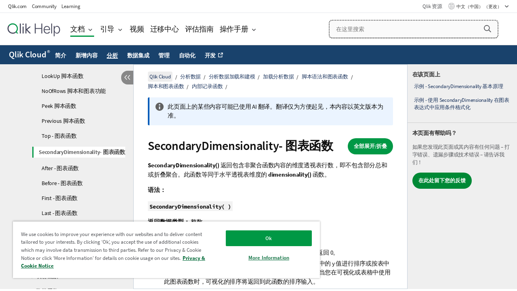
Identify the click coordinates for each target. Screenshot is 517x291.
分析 (112, 55)
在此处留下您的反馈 (442, 180)
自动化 (187, 55)
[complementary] (462, 176)
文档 (77, 29)
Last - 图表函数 (59, 213)
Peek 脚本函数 (59, 106)
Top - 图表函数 (59, 135)
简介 (60, 55)
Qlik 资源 (432, 6)
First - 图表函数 (60, 198)
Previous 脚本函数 (63, 120)
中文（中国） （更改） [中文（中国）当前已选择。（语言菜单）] (479, 6)
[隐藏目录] (127, 77)
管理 (164, 55)
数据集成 (138, 55)
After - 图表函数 (60, 168)
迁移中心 (164, 29)
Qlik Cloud (29, 54)
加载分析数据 (278, 76)
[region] (166, 249)
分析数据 (190, 76)
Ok (268, 238)
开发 (210, 55)
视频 (137, 29)
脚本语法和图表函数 (325, 76)
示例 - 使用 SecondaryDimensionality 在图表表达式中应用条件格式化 (461, 104)
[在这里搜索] (414, 29)
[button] (487, 29)
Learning (70, 6)
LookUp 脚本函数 (62, 76)
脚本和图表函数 (166, 86)
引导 (107, 29)
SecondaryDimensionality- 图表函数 (82, 152)
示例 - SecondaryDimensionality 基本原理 (458, 86)
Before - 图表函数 (62, 183)
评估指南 (199, 29)
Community (44, 6)
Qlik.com (17, 6)
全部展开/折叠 (370, 146)
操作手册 (234, 29)
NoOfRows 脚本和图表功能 (74, 91)
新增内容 (87, 55)
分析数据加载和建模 (232, 76)
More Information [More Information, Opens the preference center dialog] (268, 257)
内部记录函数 (207, 86)
